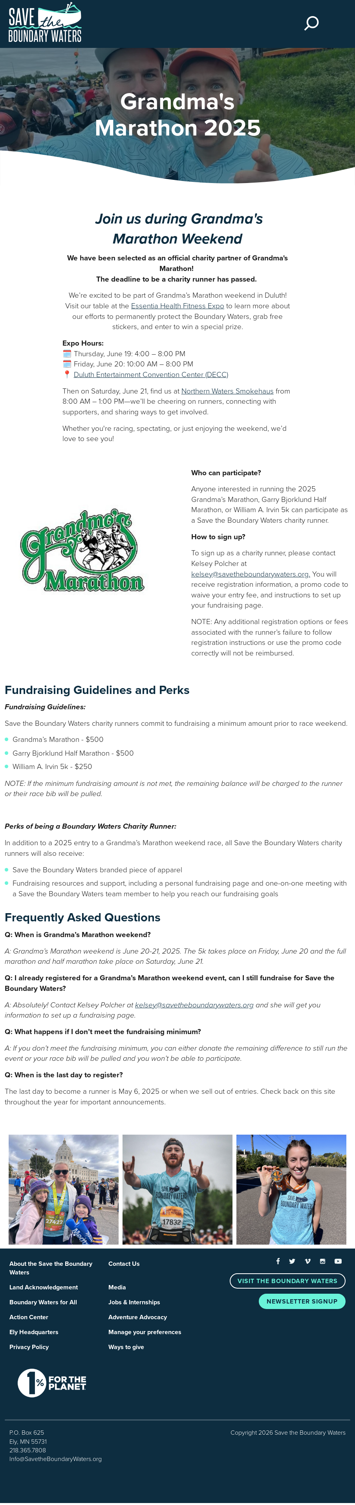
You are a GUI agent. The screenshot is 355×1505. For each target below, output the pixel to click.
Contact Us (124, 1264)
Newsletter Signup (302, 1301)
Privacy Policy (29, 1349)
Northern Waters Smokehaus (227, 391)
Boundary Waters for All (43, 1303)
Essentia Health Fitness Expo (177, 306)
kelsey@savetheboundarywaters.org (194, 1005)
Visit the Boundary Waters (288, 1281)
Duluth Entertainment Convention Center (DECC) (151, 374)
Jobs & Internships (134, 1303)
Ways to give (126, 1349)
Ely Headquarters (34, 1334)
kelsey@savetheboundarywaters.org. (250, 574)
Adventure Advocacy (137, 1318)
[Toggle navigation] (334, 24)
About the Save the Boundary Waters (50, 1268)
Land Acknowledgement (43, 1288)
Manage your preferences (144, 1334)
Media (117, 1288)
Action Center (28, 1318)
